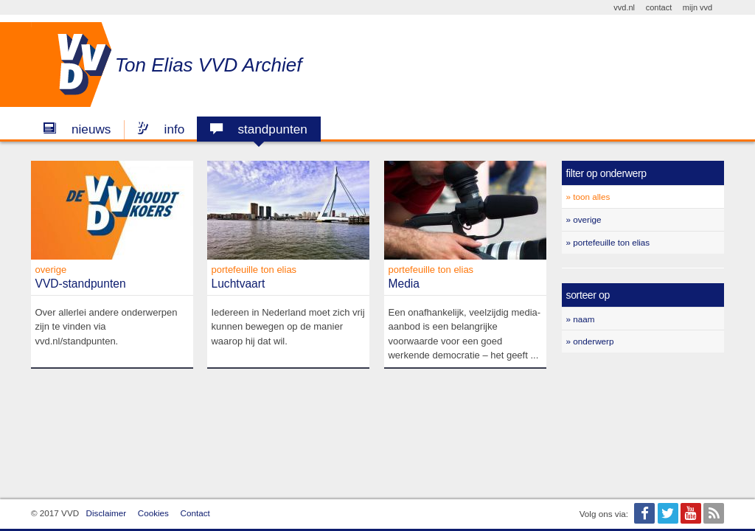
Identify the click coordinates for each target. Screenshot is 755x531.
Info (160, 129)
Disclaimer (106, 513)
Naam (583, 319)
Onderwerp (593, 341)
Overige (587, 219)
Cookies (153, 513)
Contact (195, 513)
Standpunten (258, 129)
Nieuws (77, 129)
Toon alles (591, 196)
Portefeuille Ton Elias (611, 242)
